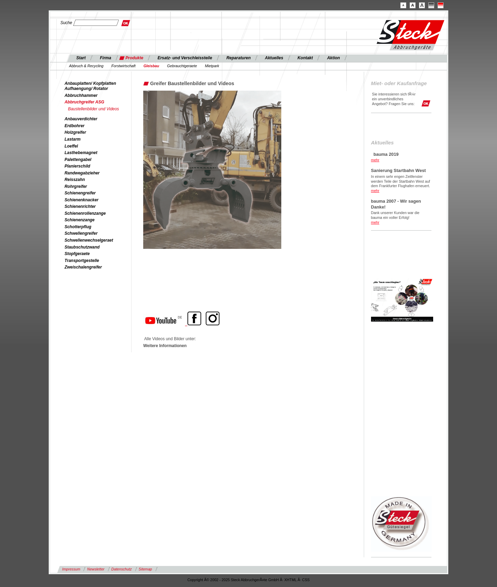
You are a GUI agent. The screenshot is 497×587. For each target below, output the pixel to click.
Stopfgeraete (77, 253)
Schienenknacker (81, 200)
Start (81, 57)
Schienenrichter (80, 206)
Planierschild (77, 166)
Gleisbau (151, 66)
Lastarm (72, 139)
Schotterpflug (78, 226)
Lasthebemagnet (81, 152)
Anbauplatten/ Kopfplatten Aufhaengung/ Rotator (90, 86)
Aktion (333, 57)
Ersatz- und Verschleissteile (184, 57)
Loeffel (71, 146)
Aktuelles (274, 57)
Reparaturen (238, 57)
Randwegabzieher (82, 173)
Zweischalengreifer (83, 267)
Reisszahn (75, 179)
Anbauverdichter (81, 119)
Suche (66, 22)
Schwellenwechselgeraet (89, 240)
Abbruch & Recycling (86, 66)
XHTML (290, 580)
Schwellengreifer (81, 233)
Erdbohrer (75, 125)
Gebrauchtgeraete (182, 66)
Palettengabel (78, 159)
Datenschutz (121, 569)
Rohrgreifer (76, 186)
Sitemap (145, 569)
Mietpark (212, 66)
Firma (105, 57)
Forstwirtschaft (123, 66)
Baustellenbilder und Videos (93, 109)
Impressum (71, 569)
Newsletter (95, 569)
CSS (306, 580)
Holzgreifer (75, 132)
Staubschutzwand (82, 247)
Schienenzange (80, 219)
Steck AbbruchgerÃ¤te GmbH (255, 580)
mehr (375, 160)
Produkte (134, 57)
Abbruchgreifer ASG (84, 102)
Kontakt (305, 57)
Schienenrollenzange (85, 213)
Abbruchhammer (81, 95)
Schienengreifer (80, 193)
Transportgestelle (82, 260)
